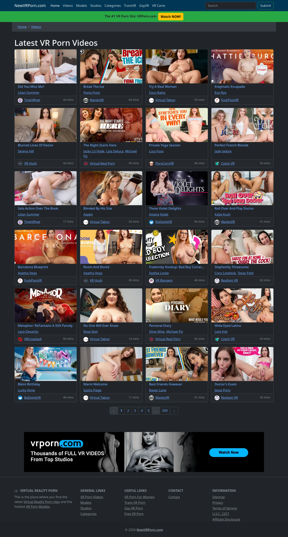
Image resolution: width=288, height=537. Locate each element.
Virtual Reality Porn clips (42, 502)
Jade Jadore (223, 151)
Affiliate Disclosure (226, 519)
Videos (68, 5)
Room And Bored (96, 267)
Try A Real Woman (163, 86)
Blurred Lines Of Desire (35, 145)
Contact (174, 497)
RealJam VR (229, 280)
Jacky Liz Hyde (93, 151)
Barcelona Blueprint (33, 267)
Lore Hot (221, 331)
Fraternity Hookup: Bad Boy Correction (178, 267)
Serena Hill (26, 151)
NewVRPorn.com (30, 5)
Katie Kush (222, 214)
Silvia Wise (157, 331)
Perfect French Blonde (231, 145)
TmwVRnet (32, 100)
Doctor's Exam (226, 384)
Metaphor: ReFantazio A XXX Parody (45, 325)
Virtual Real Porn (102, 163)
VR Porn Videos (91, 497)
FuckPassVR (230, 100)
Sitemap (218, 497)
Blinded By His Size (97, 208)
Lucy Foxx (156, 151)
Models (81, 5)
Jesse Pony (222, 390)
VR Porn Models (38, 506)
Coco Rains (157, 92)
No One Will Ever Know (100, 325)
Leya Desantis (28, 331)
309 (165, 410)
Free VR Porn (134, 514)
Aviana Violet (158, 214)
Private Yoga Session (164, 145)
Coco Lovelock (225, 273)
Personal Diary (160, 325)
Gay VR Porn (133, 508)
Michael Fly (174, 331)
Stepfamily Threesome (232, 267)
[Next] (174, 410)
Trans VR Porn (134, 502)
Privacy (217, 502)
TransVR (130, 5)
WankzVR (97, 100)
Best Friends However (165, 384)
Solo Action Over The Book (38, 208)
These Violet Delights (165, 208)
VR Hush (30, 163)
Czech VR (228, 163)
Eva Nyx (220, 92)
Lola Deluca (114, 151)
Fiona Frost (91, 92)
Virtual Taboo (165, 100)
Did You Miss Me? (31, 86)
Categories (113, 5)
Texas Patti (246, 273)
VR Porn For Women (139, 497)
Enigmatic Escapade (230, 86)
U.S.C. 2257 (220, 514)
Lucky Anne (26, 390)
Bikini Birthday (29, 384)
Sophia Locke (159, 273)
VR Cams (158, 5)
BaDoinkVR (163, 222)
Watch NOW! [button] (171, 16)
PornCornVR (164, 163)
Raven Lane (157, 390)
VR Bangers (164, 280)
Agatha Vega (27, 273)
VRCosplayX (33, 339)
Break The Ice (93, 86)
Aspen (88, 214)
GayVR (144, 5)
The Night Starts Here (99, 145)
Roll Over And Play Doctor (234, 208)
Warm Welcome (95, 384)
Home (55, 5)
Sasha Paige (92, 390)
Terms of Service (224, 508)
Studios (95, 5)
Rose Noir (90, 331)
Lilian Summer (28, 92)
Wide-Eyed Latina (228, 325)
